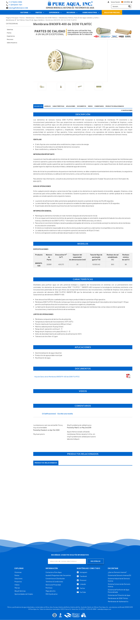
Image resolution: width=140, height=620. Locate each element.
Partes (40, 12)
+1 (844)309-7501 (15, 4)
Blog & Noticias (20, 590)
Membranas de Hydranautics (118, 600)
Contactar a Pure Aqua (53, 571)
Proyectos (18, 580)
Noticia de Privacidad (53, 584)
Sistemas (25, 12)
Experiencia (55, 12)
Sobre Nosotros (90, 12)
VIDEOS (90, 106)
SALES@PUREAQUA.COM (18, 8)
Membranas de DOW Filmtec (118, 597)
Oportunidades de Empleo (24, 593)
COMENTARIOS (99, 106)
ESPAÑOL (126, 2)
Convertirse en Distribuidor (55, 577)
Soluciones (18, 577)
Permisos (49, 587)
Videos (17, 584)
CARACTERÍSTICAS (58, 106)
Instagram (82, 571)
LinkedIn (81, 583)
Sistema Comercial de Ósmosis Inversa (119, 584)
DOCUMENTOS (81, 106)
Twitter (81, 587)
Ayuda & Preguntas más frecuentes (58, 574)
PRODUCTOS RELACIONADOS (115, 106)
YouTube (81, 591)
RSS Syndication (52, 593)
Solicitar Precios (112, 12)
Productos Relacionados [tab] (46, 462)
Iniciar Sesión (115, 2)
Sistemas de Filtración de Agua (119, 594)
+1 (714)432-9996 (15, 2)
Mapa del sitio (50, 590)
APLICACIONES (70, 106)
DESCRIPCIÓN (38, 106)
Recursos (72, 12)
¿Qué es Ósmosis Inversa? (117, 571)
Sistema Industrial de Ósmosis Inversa (119, 578)
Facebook (82, 575)
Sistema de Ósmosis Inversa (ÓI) (119, 574)
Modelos (47, 106)
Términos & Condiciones (54, 580)
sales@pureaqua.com (104, 608)
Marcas (17, 587)
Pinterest (81, 579)
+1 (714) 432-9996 (91, 608)
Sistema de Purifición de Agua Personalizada (118, 590)
